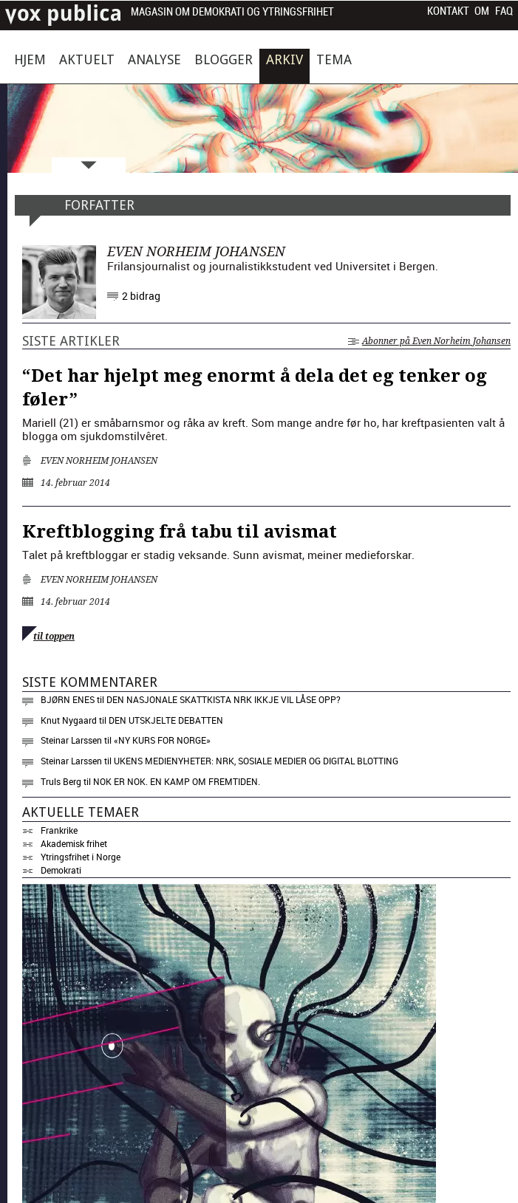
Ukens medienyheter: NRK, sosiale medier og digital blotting (256, 761)
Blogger (223, 59)
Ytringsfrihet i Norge (80, 857)
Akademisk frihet (74, 843)
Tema (334, 59)
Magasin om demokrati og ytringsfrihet (232, 12)
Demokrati (61, 870)
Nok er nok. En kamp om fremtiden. (176, 781)
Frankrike (59, 830)
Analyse (154, 59)
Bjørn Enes (68, 699)
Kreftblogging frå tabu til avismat (179, 531)
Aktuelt (87, 59)
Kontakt (448, 11)
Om (481, 11)
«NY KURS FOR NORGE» (162, 740)
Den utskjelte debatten (166, 720)
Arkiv (284, 59)
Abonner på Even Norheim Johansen (429, 341)
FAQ (504, 11)
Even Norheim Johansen (99, 461)
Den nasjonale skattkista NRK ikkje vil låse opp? (223, 699)
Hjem (30, 59)
